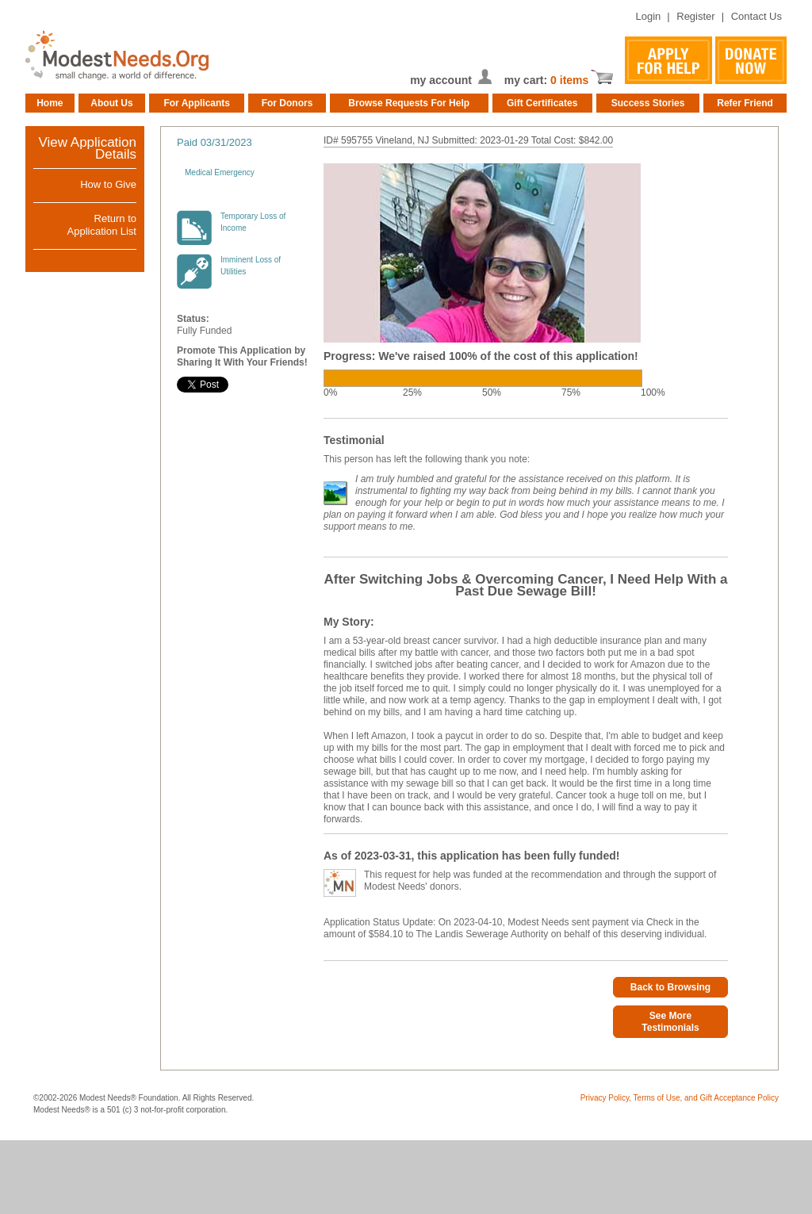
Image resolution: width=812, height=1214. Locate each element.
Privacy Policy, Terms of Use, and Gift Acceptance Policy (679, 1097)
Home (49, 103)
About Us (111, 103)
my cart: (527, 80)
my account (441, 80)
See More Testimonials (670, 1021)
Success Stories (648, 103)
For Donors (287, 103)
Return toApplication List (101, 225)
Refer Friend (745, 103)
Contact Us (756, 16)
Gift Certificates (542, 103)
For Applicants (196, 103)
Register (695, 16)
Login (648, 16)
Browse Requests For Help (408, 103)
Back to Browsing (670, 987)
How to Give (108, 184)
